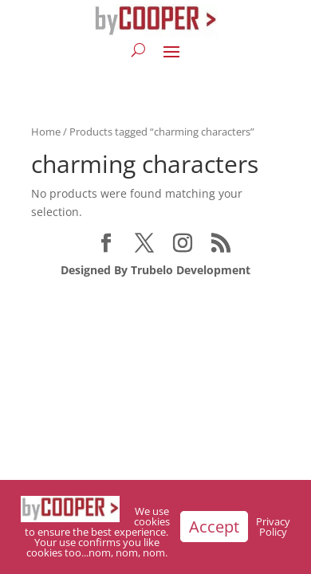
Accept (214, 526)
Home (46, 131)
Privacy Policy (273, 526)
